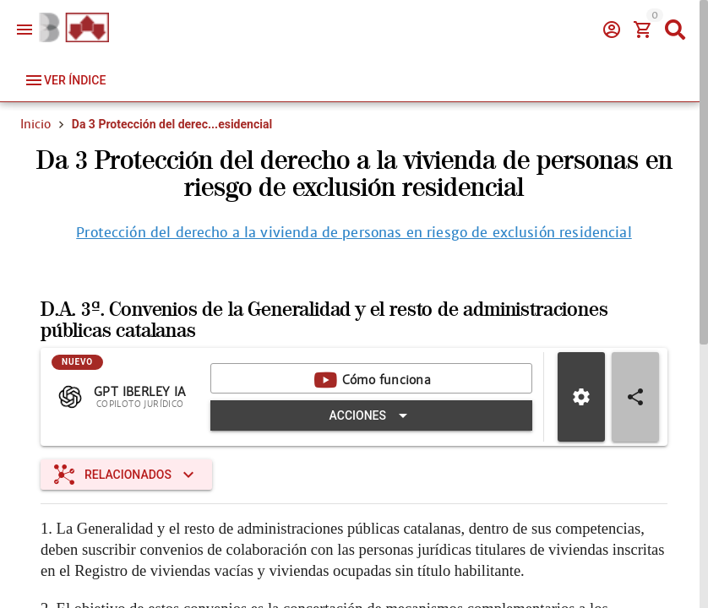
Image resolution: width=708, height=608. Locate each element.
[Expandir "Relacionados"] (126, 474)
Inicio (35, 124)
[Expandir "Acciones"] (371, 415)
